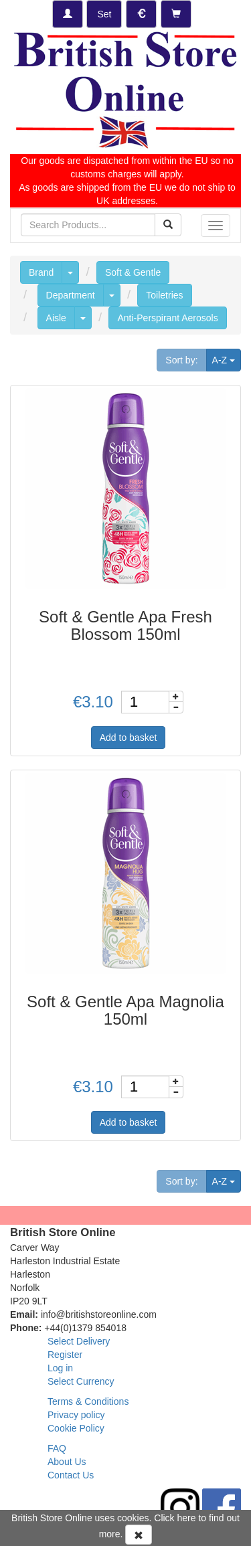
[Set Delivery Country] (104, 14)
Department (70, 295)
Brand (41, 272)
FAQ (57, 1448)
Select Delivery (79, 1341)
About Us (67, 1461)
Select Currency (81, 1381)
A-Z (226, 359)
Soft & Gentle (133, 272)
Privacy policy (76, 1414)
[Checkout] (176, 14)
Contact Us (71, 1475)
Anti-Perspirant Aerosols (167, 318)
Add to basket (128, 737)
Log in (60, 1368)
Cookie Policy (76, 1428)
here (186, 1518)
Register (65, 1354)
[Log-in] (67, 14)
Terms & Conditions (88, 1401)
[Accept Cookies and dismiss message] (138, 1535)
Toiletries (164, 295)
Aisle (56, 318)
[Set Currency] (141, 14)
